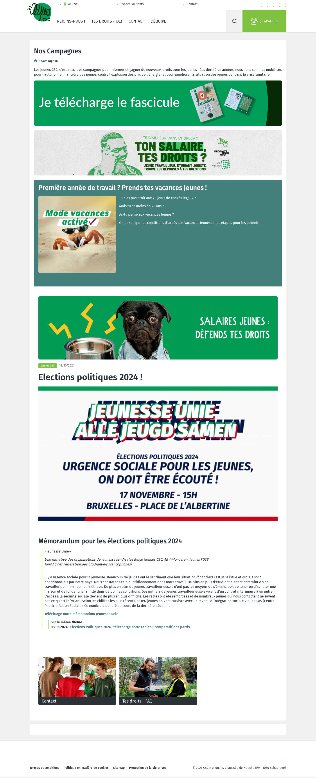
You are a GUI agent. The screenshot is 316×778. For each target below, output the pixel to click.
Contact (192, 4)
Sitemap (119, 769)
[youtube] (268, 5)
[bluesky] (286, 5)
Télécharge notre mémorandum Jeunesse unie (81, 614)
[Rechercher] (234, 21)
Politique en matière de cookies (86, 769)
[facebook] (261, 5)
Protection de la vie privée (148, 769)
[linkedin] (279, 5)
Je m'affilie (264, 21)
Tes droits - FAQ (107, 21)
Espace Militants (132, 4)
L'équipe (158, 21)
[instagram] (273, 5)
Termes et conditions (44, 769)
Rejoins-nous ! (71, 21)
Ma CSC (71, 4)
